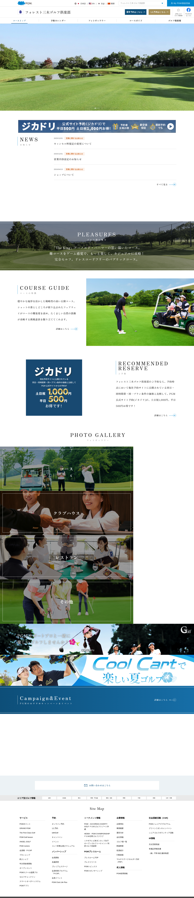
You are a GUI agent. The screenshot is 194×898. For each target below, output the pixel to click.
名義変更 (55, 802)
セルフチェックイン (27, 817)
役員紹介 (120, 790)
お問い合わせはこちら (100, 723)
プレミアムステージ (60, 806)
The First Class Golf (27, 772)
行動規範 (120, 794)
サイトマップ (159, 839)
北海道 (64, 737)
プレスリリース (90, 802)
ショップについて (64, 175)
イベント (55, 781)
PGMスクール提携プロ (29, 812)
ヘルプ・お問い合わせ (90, 839)
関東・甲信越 (94, 737)
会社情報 (120, 777)
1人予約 (55, 768)
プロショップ (25, 794)
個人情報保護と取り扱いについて (134, 839)
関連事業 (120, 786)
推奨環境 (110, 839)
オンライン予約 (58, 764)
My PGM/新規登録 (182, 3)
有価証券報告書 (155, 788)
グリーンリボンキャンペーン (160, 768)
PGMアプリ (24, 825)
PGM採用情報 (122, 813)
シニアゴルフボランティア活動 (161, 772)
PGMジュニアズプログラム (159, 764)
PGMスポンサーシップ (93, 810)
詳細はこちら (61, 331)
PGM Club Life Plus (59, 822)
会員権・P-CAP (26, 790)
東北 (79, 737)
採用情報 (71, 839)
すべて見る (161, 185)
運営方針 (120, 772)
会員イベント (57, 817)
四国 (154, 737)
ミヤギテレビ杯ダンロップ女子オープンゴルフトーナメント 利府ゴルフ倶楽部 (96, 783)
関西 (124, 737)
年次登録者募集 (26, 803)
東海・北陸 (109, 737)
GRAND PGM (25, 768)
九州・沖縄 (169, 737)
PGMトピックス (90, 806)
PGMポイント (25, 764)
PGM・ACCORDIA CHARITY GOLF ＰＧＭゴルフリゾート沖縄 (96, 766)
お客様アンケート (39, 839)
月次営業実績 (154, 784)
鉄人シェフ (24, 799)
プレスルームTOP (91, 797)
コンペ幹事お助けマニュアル (63, 786)
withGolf (55, 772)
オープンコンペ (26, 808)
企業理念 (120, 764)
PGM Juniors (25, 786)
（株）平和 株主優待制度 (159, 793)
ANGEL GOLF (25, 781)
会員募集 (55, 797)
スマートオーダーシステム (30, 821)
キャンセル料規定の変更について (73, 144)
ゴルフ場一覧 (122, 781)
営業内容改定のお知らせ (68, 160)
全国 (49, 737)
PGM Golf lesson (26, 777)
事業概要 (120, 768)
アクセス (56, 839)
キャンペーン (57, 777)
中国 (139, 737)
